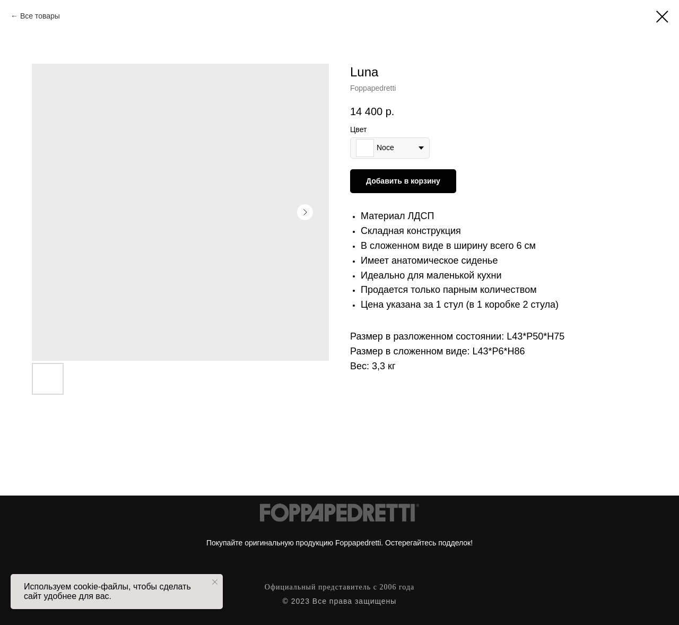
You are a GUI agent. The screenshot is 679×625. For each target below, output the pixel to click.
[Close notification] (215, 582)
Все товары (40, 16)
